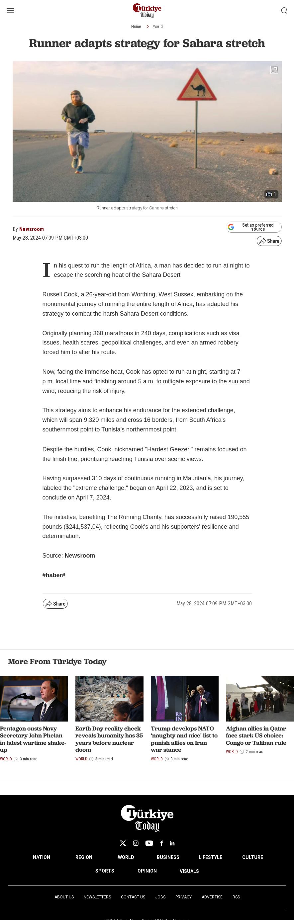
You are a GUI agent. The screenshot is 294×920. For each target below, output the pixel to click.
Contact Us (133, 897)
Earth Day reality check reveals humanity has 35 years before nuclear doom (109, 739)
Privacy (183, 897)
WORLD (126, 857)
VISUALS (189, 871)
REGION (83, 857)
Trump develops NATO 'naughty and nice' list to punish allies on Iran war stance (184, 739)
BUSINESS (168, 857)
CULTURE (252, 857)
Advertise (212, 897)
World (158, 27)
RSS (236, 897)
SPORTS (104, 871)
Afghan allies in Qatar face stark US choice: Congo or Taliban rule (256, 735)
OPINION (147, 871)
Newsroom (31, 229)
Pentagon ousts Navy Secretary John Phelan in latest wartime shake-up (33, 739)
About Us (64, 897)
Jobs (160, 897)
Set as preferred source (251, 227)
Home (136, 27)
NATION (41, 857)
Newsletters (97, 897)
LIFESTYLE (210, 857)
